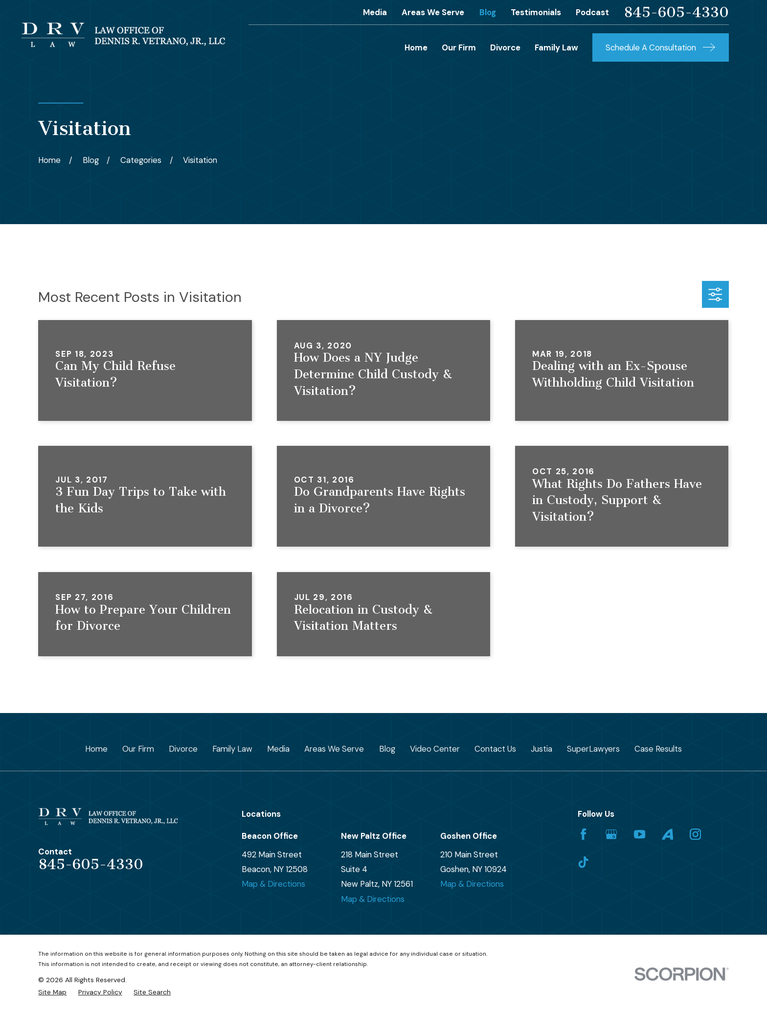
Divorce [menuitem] (505, 47)
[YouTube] (639, 834)
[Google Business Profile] (611, 834)
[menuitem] (52, 992)
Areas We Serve (433, 12)
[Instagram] (695, 834)
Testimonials (536, 12)
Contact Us (495, 748)
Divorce (183, 748)
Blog (487, 12)
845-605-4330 (676, 12)
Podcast (592, 12)
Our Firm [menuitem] (459, 47)
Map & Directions (273, 883)
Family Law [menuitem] (556, 47)
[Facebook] (583, 834)
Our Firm (138, 748)
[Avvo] (667, 834)
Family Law (232, 748)
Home (96, 748)
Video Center (435, 748)
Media (375, 12)
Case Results (658, 748)
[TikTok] (583, 862)
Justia (541, 748)
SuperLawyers (593, 748)
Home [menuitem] (416, 47)
